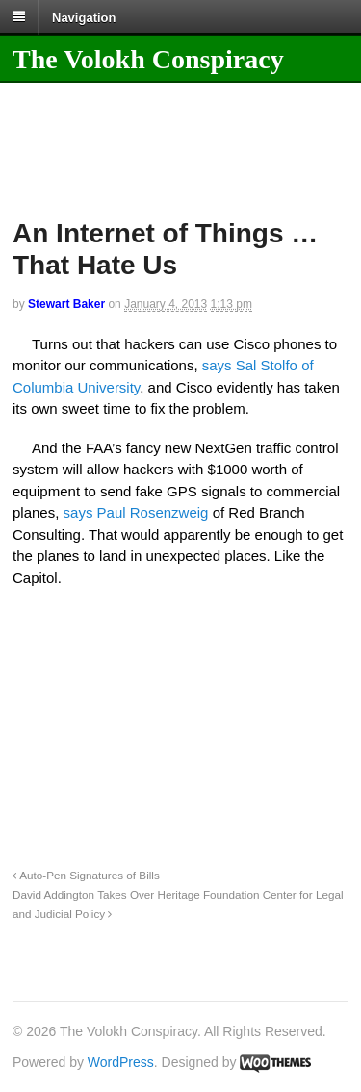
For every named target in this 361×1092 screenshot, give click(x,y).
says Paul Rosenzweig (136, 512)
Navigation (84, 17)
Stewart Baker (66, 304)
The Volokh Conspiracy (148, 59)
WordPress (121, 1062)
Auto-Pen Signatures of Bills (86, 875)
